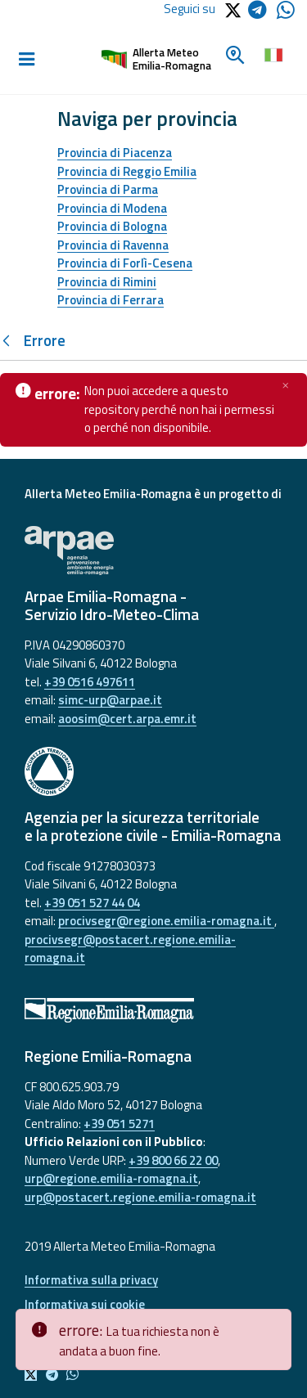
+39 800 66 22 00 (173, 1160)
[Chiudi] (285, 385)
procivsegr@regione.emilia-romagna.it (166, 920)
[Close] (275, 1322)
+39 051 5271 (119, 1123)
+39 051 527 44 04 (92, 902)
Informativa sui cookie (85, 1304)
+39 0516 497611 (89, 681)
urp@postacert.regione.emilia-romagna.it (140, 1197)
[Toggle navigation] (26, 60)
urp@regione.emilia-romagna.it (111, 1178)
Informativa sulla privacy (91, 1279)
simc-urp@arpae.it (110, 699)
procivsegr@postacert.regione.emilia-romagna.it (130, 949)
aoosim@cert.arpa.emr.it (127, 718)
